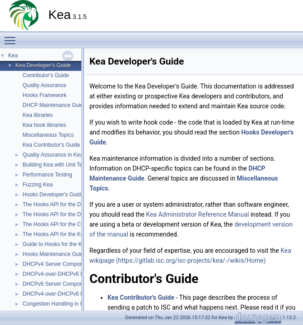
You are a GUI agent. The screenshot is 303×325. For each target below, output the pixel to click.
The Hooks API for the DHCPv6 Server (69, 214)
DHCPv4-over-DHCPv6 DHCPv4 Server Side (77, 274)
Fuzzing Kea (38, 184)
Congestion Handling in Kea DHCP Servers (75, 304)
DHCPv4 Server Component (57, 264)
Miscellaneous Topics (48, 135)
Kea (13, 55)
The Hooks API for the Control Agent (66, 224)
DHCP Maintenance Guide (54, 105)
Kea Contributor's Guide (51, 145)
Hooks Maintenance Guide (54, 254)
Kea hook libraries (44, 125)
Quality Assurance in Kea (53, 155)
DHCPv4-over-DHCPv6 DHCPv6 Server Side (77, 294)
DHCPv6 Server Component (57, 284)
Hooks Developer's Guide (53, 194)
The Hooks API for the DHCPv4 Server (69, 204)
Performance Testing (47, 175)
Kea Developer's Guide (43, 65)
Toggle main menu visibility (12, 36)
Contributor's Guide (46, 75)
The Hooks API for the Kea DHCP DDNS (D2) (77, 234)
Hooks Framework (44, 95)
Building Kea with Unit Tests (56, 165)
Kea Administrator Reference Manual (197, 214)
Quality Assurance (44, 85)
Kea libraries (38, 115)
